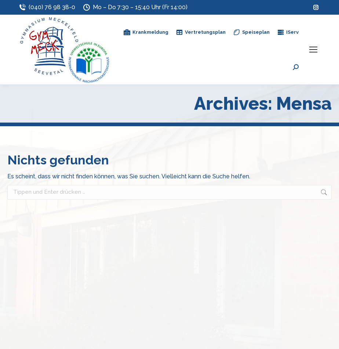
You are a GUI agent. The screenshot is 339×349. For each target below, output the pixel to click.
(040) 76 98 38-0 (46, 7)
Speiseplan (251, 32)
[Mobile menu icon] (313, 49)
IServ (288, 32)
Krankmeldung (145, 32)
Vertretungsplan (201, 32)
